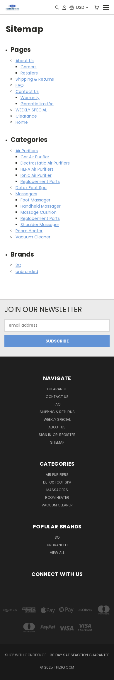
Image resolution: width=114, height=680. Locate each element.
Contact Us (27, 91)
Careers (29, 67)
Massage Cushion (39, 212)
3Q (18, 265)
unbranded (27, 271)
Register (67, 434)
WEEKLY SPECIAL (31, 110)
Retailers (29, 73)
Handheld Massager (41, 206)
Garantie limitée (37, 104)
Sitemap (57, 442)
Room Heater (29, 231)
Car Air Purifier (35, 157)
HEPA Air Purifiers (37, 169)
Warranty (30, 98)
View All (57, 552)
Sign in (45, 434)
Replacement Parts (40, 181)
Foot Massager (35, 200)
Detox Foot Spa (31, 188)
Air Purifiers (27, 151)
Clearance (26, 116)
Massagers (26, 194)
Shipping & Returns (35, 79)
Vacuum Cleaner (33, 237)
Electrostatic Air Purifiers (45, 163)
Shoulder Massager (40, 225)
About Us (25, 61)
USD (82, 7)
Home (22, 122)
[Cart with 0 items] (96, 7)
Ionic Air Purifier (36, 175)
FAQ (20, 85)
